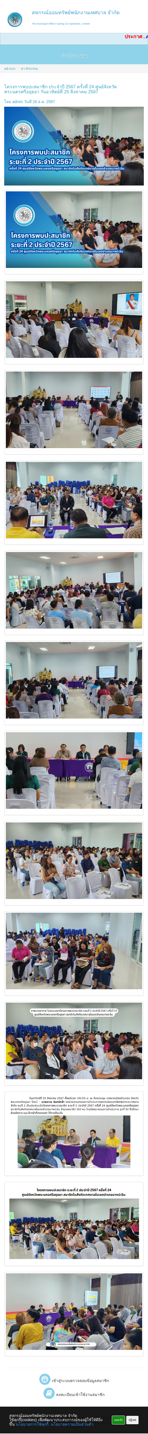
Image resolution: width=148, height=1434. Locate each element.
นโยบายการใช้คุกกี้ (32, 1424)
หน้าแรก (10, 68)
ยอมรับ (118, 1419)
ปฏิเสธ (132, 1419)
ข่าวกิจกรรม (29, 68)
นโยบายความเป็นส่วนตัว (72, 1424)
